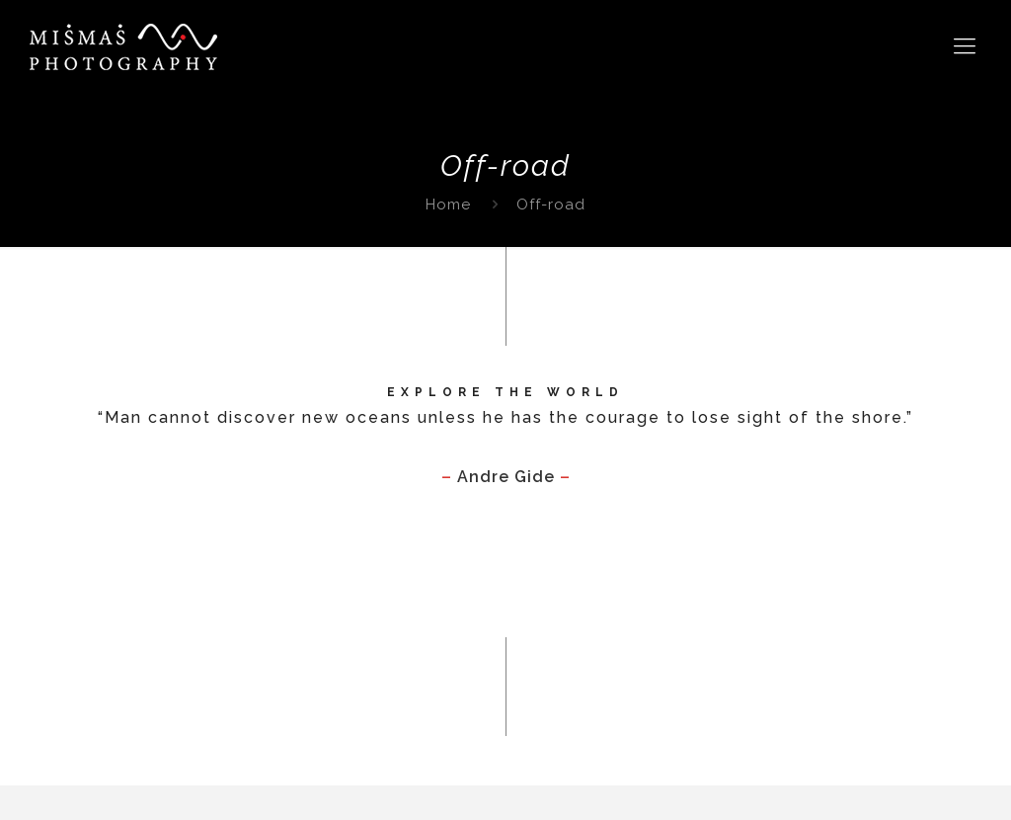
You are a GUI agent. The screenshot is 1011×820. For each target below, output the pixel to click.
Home (448, 204)
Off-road (550, 204)
